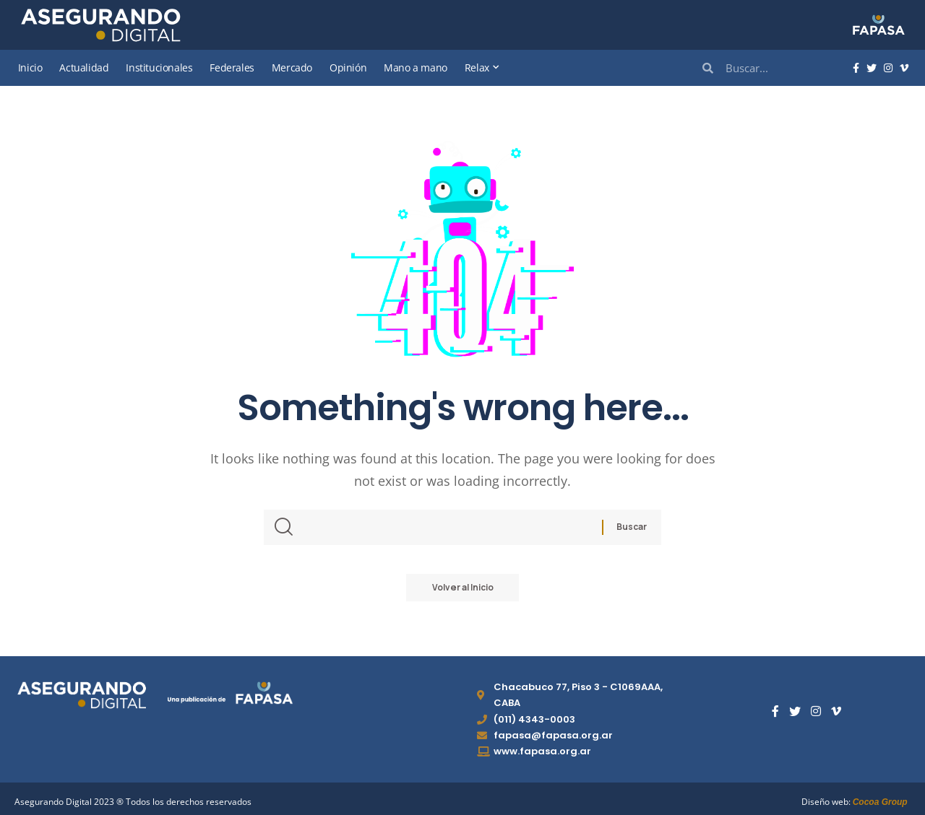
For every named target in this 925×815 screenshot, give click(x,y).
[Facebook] (856, 68)
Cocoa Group (880, 802)
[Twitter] (871, 68)
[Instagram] (888, 68)
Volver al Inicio (462, 588)
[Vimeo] (904, 68)
